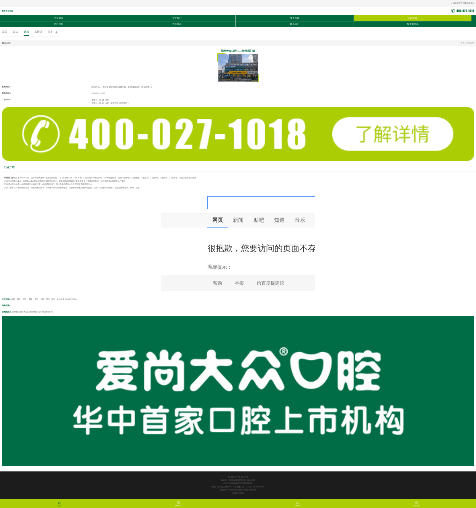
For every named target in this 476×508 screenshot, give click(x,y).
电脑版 (235, 493)
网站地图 (251, 480)
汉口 (15, 31)
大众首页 (58, 18)
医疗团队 (58, 24)
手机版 (241, 493)
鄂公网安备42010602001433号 (240, 483)
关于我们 (176, 18)
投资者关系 (412, 24)
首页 (463, 43)
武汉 (225, 483)
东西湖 (38, 31)
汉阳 (4, 31)
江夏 (50, 31)
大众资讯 (176, 24)
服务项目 (294, 18)
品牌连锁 (412, 18)
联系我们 (294, 24)
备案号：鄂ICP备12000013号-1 (234, 480)
